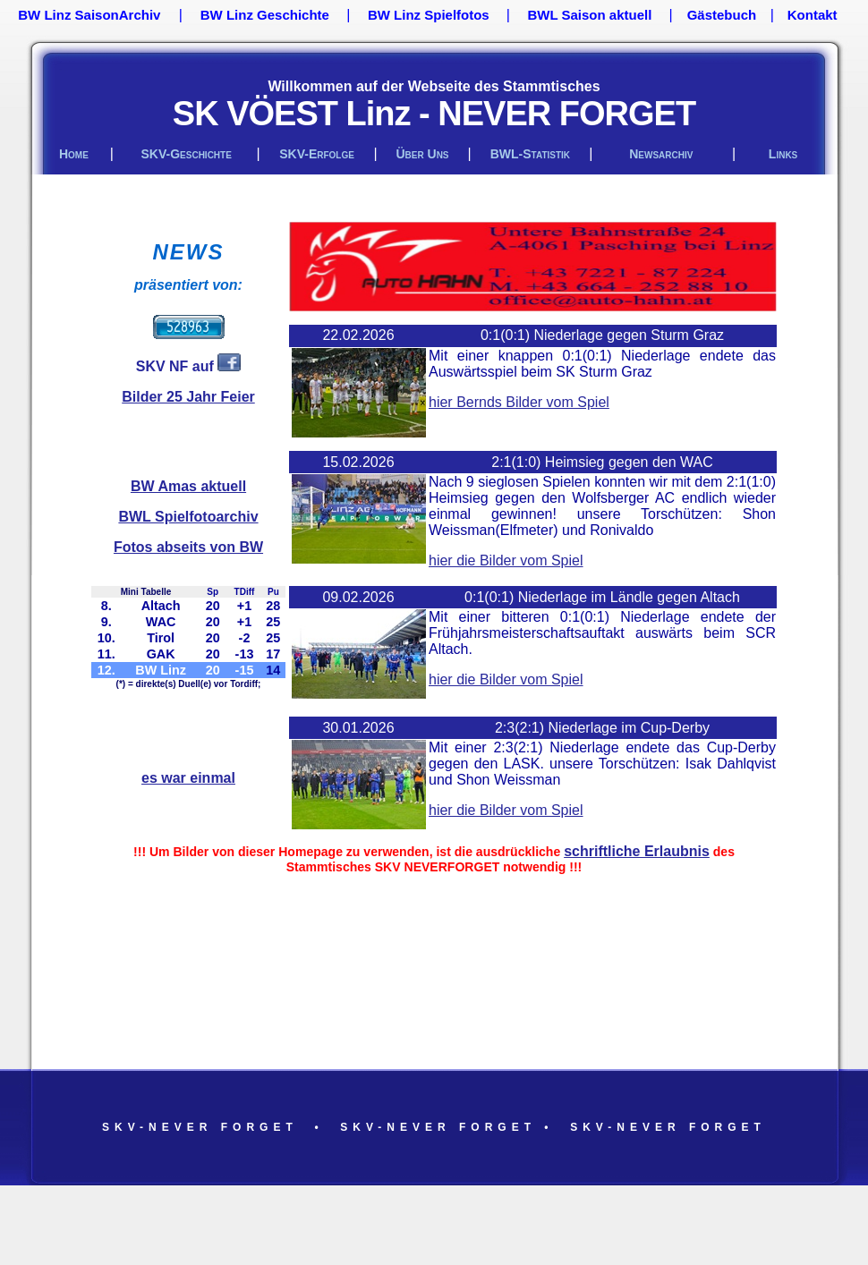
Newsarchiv (661, 154)
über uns (422, 154)
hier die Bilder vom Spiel (506, 560)
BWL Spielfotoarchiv (188, 516)
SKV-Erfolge (316, 154)
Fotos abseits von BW (188, 547)
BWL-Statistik (530, 154)
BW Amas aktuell (188, 486)
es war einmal (188, 777)
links (783, 154)
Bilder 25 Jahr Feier (188, 396)
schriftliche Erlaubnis (637, 851)
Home (74, 154)
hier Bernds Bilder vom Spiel (519, 402)
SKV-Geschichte (186, 154)
